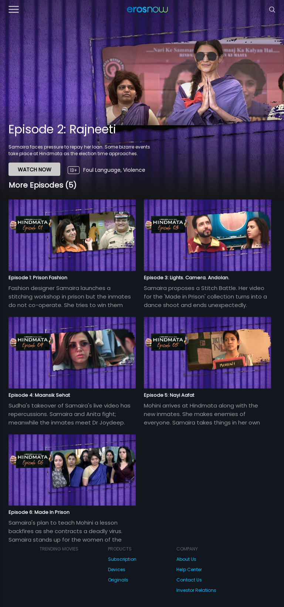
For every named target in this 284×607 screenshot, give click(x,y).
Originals (118, 580)
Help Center (189, 569)
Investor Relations (196, 590)
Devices (116, 569)
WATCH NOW (34, 169)
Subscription (122, 559)
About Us (186, 559)
